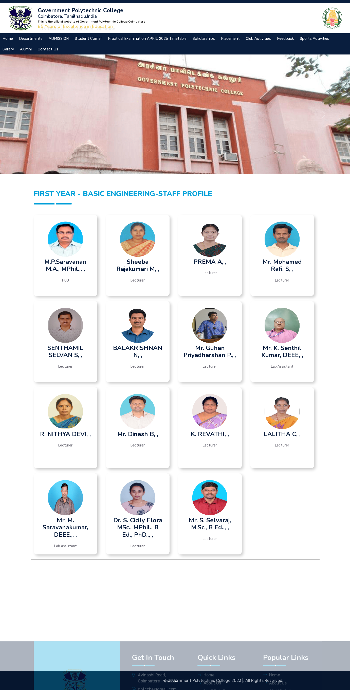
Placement (230, 38)
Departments (31, 38)
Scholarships (204, 38)
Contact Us (48, 49)
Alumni (26, 49)
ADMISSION (59, 38)
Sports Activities (314, 38)
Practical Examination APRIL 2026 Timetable (147, 38)
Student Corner (88, 38)
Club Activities (258, 38)
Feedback (285, 38)
